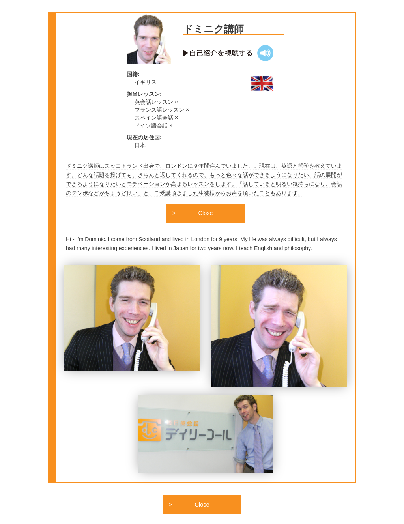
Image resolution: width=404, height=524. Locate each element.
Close (206, 214)
